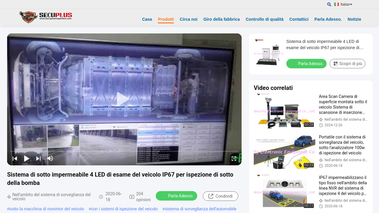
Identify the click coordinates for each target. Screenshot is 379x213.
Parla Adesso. (328, 19)
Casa (147, 19)
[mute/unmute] (50, 158)
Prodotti (166, 19)
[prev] (15, 158)
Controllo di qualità (265, 19)
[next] (38, 158)
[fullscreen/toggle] (234, 158)
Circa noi (188, 19)
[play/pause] (27, 158)
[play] (124, 99)
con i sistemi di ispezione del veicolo (124, 208)
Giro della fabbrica (221, 19)
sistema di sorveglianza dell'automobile (200, 208)
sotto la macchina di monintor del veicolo (46, 208)
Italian (346, 4)
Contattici (299, 19)
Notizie (354, 19)
